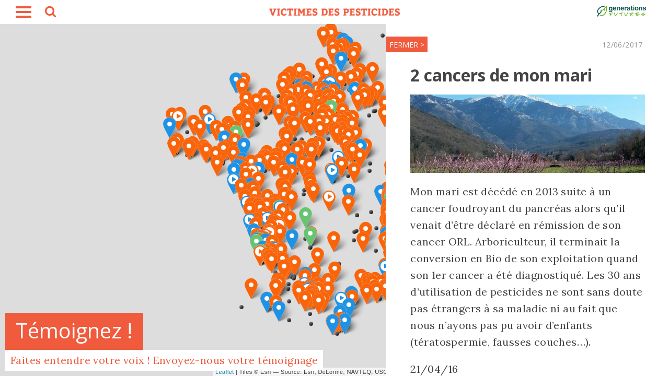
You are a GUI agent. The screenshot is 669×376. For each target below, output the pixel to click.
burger (23, 12)
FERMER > (376, 45)
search (49, 13)
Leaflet (224, 372)
